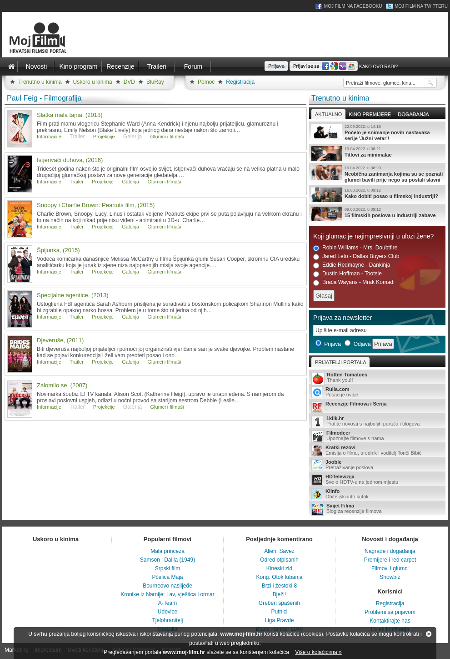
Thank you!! (377, 378)
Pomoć (206, 82)
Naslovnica (11, 66)
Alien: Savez (279, 551)
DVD (129, 82)
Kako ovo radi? (378, 66)
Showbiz (390, 577)
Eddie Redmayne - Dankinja (351, 265)
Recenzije (120, 66)
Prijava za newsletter (342, 317)
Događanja (413, 114)
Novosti (36, 66)
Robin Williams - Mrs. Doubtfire (355, 247)
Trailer (77, 181)
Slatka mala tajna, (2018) (70, 115)
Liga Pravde (279, 620)
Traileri (156, 66)
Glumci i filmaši (167, 136)
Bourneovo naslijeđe (167, 586)
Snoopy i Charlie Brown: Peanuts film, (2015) (96, 205)
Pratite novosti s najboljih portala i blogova (377, 422)
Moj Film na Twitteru (421, 6)
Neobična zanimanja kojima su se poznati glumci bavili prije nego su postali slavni (377, 173)
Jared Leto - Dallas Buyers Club (356, 256)
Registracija (240, 82)
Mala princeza (167, 551)
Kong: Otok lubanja (279, 577)
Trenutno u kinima (40, 82)
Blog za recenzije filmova (377, 509)
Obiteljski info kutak (377, 494)
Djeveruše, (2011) (60, 340)
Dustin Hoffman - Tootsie (347, 273)
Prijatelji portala (340, 362)
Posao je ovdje (377, 392)
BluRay (155, 82)
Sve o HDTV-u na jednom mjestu (377, 480)
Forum (193, 66)
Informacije (49, 136)
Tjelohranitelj (167, 620)
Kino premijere (370, 114)
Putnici (279, 611)
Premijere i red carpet (390, 560)
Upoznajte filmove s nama (377, 436)
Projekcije (104, 136)
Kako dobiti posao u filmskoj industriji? (377, 195)
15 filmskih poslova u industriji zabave (377, 214)
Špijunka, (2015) (58, 250)
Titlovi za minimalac (377, 153)
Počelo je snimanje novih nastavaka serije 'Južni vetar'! (377, 132)
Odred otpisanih (279, 560)
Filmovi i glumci (390, 568)
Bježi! (279, 594)
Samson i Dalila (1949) (167, 560)
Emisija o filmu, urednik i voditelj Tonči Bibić (377, 450)
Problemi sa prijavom (390, 612)
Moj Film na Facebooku (353, 6)
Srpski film (167, 568)
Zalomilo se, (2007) (62, 385)
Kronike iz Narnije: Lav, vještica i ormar (167, 594)
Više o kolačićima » (318, 652)
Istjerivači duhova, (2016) (70, 160)
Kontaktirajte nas (390, 621)
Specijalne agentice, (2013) (73, 295)
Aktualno (328, 114)
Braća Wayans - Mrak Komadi (354, 282)
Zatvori (428, 634)
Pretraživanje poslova (377, 465)
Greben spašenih (279, 603)
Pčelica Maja (167, 577)
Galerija (130, 181)
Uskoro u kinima (92, 82)
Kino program (78, 66)
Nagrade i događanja (390, 551)
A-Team (167, 603)
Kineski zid (279, 568)
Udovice (167, 611)
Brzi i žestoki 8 (279, 586)
